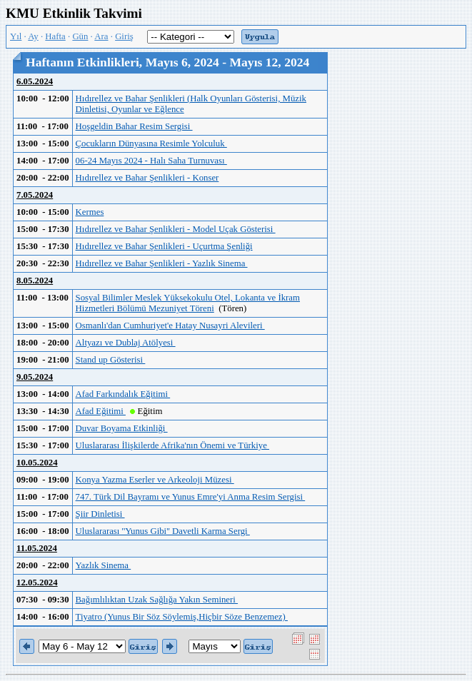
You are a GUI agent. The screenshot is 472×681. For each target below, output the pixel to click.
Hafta (55, 36)
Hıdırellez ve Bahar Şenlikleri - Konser (147, 178)
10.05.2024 (37, 463)
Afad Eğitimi (101, 411)
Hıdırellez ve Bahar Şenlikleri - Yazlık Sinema (162, 263)
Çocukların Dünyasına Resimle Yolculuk (151, 143)
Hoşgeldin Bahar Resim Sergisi (134, 126)
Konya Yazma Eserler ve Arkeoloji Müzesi (155, 480)
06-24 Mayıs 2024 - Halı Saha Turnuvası (151, 161)
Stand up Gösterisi (111, 360)
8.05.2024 (34, 281)
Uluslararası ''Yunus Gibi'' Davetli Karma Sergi (163, 531)
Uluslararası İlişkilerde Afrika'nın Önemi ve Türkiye (172, 445)
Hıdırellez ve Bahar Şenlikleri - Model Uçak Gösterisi (176, 229)
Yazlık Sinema (103, 565)
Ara (101, 36)
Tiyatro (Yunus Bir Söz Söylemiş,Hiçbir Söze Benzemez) (182, 617)
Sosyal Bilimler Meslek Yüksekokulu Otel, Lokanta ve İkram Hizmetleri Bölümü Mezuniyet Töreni (188, 303)
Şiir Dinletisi (100, 514)
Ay (33, 36)
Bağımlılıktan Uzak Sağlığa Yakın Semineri (157, 600)
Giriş (124, 36)
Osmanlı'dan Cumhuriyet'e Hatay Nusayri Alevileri (170, 326)
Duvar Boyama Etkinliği (122, 428)
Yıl (15, 36)
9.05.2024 (34, 377)
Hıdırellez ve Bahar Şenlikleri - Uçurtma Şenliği (164, 246)
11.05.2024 (36, 548)
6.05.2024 (34, 81)
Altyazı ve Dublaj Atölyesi (126, 343)
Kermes (90, 212)
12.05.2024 (37, 582)
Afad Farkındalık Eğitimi (123, 394)
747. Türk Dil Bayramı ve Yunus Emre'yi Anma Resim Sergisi (191, 497)
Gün (80, 36)
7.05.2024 (34, 195)
